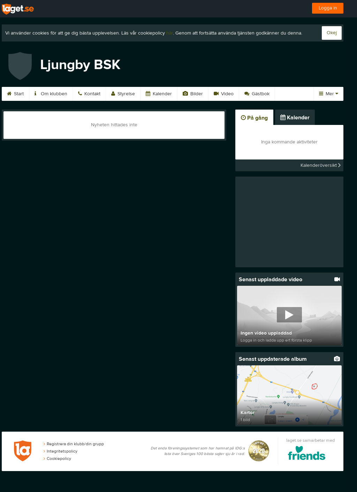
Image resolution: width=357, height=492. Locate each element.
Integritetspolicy (60, 451)
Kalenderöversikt (321, 165)
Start (15, 94)
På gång (254, 117)
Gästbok (256, 94)
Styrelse (123, 94)
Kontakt (89, 94)
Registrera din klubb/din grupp (74, 444)
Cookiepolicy (57, 458)
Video (224, 94)
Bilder (193, 94)
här (169, 33)
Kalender (159, 94)
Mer (328, 94)
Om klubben (51, 94)
